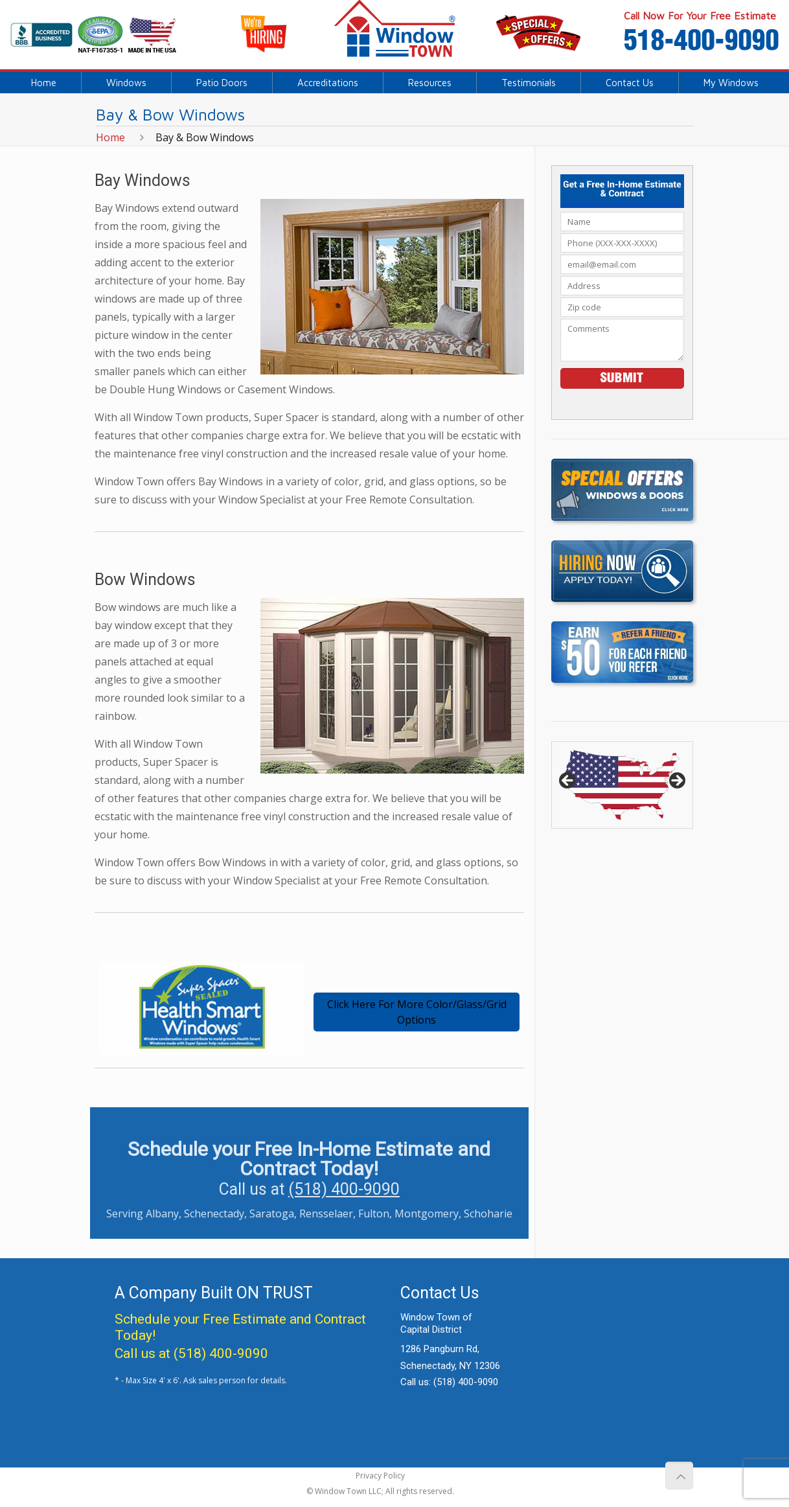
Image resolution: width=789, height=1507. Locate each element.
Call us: (449, 1382)
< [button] (568, 781)
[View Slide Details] (622, 785)
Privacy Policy (380, 1475)
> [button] (676, 781)
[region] (621, 785)
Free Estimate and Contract (284, 1319)
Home (110, 137)
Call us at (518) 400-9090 (191, 1353)
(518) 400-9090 (344, 1189)
